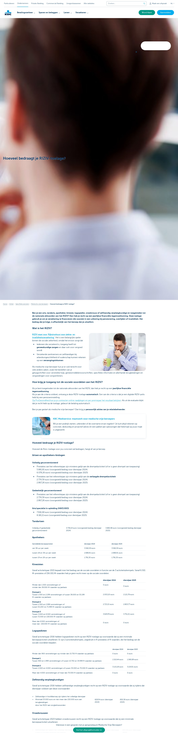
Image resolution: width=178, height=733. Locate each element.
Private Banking (37, 3)
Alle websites (89, 3)
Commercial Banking (55, 3)
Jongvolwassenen (73, 3)
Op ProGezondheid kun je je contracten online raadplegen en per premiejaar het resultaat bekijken (76, 400)
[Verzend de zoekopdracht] (144, 3)
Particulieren (9, 3)
